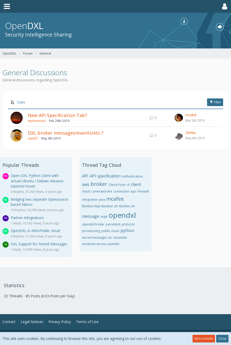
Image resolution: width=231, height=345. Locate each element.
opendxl (122, 215)
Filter (215, 102)
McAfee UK (127, 206)
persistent (113, 224)
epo (134, 191)
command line (101, 191)
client (136, 184)
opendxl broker (93, 224)
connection (121, 191)
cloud (86, 191)
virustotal (120, 237)
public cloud (110, 231)
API (85, 176)
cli (128, 185)
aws (85, 184)
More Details (204, 338)
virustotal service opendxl (100, 244)
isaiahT (33, 138)
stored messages (94, 237)
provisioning (91, 231)
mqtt (103, 216)
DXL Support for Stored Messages (39, 243)
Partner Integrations (27, 217)
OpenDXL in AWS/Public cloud (35, 230)
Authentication (132, 176)
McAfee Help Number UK (100, 206)
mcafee (115, 198)
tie (110, 237)
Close (222, 338)
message (90, 216)
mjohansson (37, 121)
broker (99, 184)
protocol (128, 224)
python (127, 230)
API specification (105, 176)
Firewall (143, 191)
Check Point (116, 185)
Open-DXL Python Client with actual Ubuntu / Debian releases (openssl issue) (37, 180)
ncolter (191, 114)
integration (90, 199)
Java (102, 199)
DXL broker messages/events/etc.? (65, 133)
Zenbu (190, 132)
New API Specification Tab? (57, 115)
